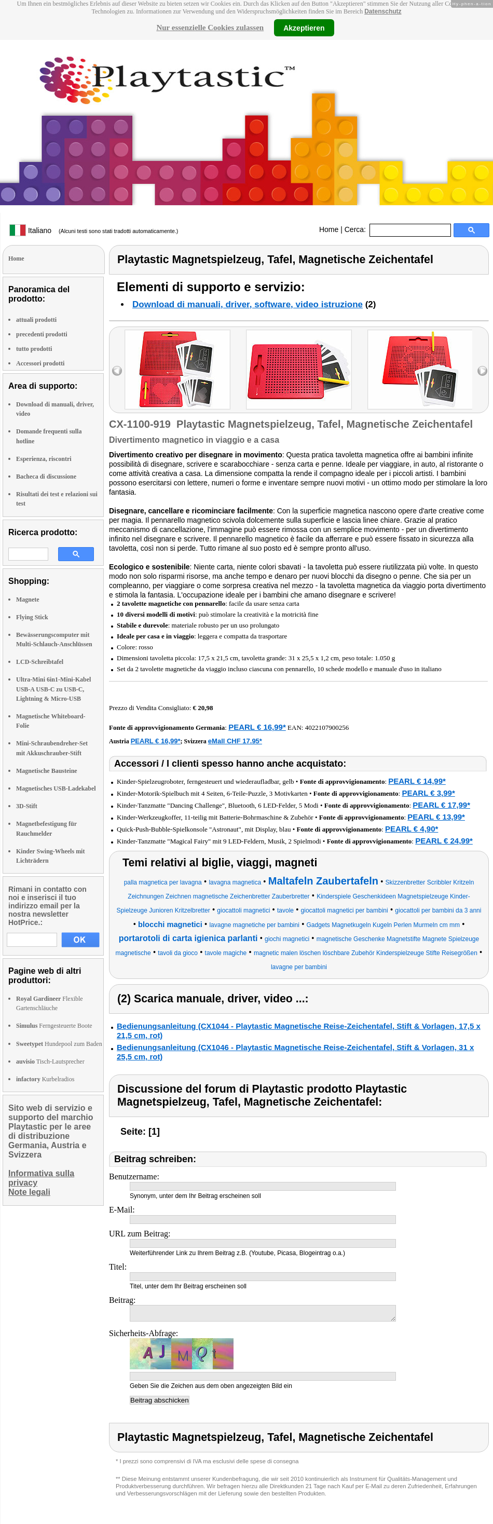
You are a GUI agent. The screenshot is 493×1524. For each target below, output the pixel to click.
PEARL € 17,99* (441, 804)
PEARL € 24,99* (444, 840)
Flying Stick (32, 617)
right (482, 371)
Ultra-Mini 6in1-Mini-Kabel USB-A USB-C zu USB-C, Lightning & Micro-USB (53, 689)
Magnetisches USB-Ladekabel (56, 788)
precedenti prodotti (41, 334)
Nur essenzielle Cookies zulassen (210, 27)
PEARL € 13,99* (436, 816)
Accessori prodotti (40, 363)
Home (328, 229)
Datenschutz (382, 11)
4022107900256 (327, 727)
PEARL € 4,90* (411, 828)
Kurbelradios (45, 1079)
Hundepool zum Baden (59, 1043)
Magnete (27, 599)
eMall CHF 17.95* (235, 741)
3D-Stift (26, 806)
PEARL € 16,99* (257, 727)
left (117, 371)
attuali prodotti (36, 319)
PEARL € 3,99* (428, 792)
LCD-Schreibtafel (39, 661)
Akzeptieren (303, 27)
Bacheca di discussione (46, 476)
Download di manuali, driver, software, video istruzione (247, 304)
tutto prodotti (34, 348)
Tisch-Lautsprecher (50, 1061)
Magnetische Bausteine (46, 770)
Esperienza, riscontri (44, 458)
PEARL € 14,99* (417, 781)
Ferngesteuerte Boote (54, 1025)
